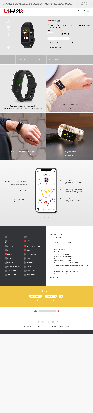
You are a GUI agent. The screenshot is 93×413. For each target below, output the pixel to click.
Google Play (51, 392)
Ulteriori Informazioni (84, 4)
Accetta (84, 2)
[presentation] (46, 408)
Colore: (49, 30)
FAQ (61, 388)
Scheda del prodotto (35, 388)
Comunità (42, 11)
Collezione (27, 11)
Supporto (49, 11)
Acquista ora (58, 38)
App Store (41, 392)
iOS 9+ (53, 370)
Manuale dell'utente (51, 388)
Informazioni (35, 11)
